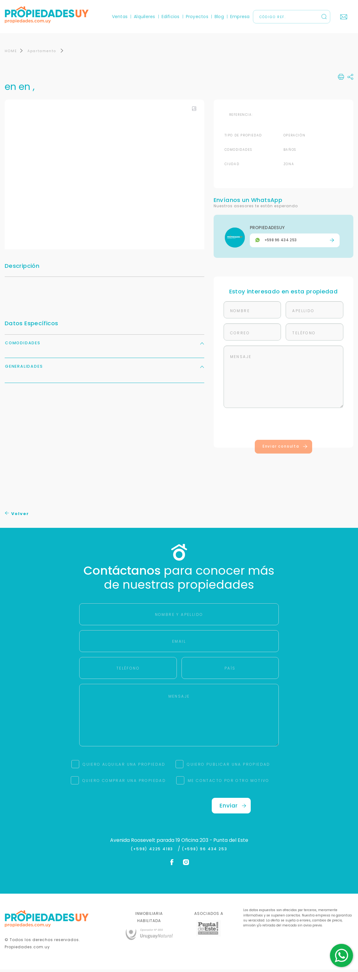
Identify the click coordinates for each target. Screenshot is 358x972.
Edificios (171, 16)
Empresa (240, 16)
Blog (219, 16)
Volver (17, 516)
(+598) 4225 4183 (153, 851)
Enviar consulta (285, 448)
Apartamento (42, 53)
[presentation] (283, 427)
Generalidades (104, 368)
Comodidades (104, 345)
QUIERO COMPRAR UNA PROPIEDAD (124, 783)
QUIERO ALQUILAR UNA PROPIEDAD (124, 766)
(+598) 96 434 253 (204, 851)
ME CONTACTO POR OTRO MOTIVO (228, 783)
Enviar (233, 808)
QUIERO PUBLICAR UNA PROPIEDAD (228, 766)
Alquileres (144, 16)
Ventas (120, 16)
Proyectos (197, 16)
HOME (11, 53)
